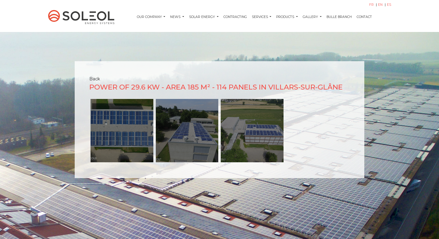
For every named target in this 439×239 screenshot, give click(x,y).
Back (94, 79)
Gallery (311, 17)
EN (381, 5)
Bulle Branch (339, 17)
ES (389, 5)
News (175, 17)
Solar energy (202, 17)
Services (260, 17)
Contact (364, 17)
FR (372, 5)
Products (285, 17)
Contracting (235, 17)
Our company (150, 17)
